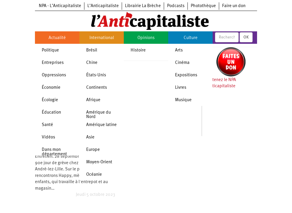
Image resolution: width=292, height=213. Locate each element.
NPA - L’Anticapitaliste (60, 6)
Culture (191, 38)
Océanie (94, 174)
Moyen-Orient (99, 162)
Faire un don (234, 6)
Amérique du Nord (98, 114)
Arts (179, 50)
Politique (50, 50)
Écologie (50, 100)
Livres (180, 87)
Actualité (57, 38)
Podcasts (175, 6)
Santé (47, 125)
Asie (90, 137)
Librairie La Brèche (143, 6)
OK (246, 37)
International (101, 38)
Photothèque (203, 6)
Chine (91, 63)
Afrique (93, 100)
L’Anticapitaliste (103, 6)
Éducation (51, 112)
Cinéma (182, 63)
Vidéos (48, 137)
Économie (51, 87)
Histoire (138, 50)
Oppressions (54, 75)
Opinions (146, 38)
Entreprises (53, 63)
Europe (93, 150)
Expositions (186, 75)
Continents (96, 87)
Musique (183, 100)
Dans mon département (54, 152)
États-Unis (96, 75)
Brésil (91, 50)
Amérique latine (101, 125)
